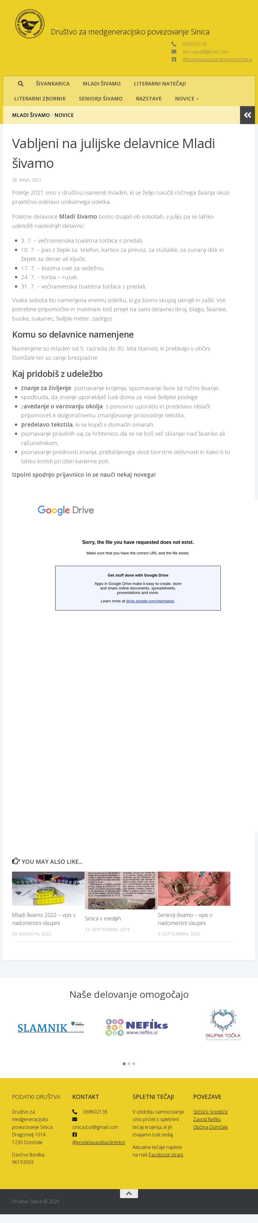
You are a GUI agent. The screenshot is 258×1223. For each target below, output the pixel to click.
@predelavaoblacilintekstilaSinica (217, 59)
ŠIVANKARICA (53, 83)
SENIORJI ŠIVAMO (101, 98)
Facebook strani (166, 1154)
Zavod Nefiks (207, 1119)
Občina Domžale (210, 1127)
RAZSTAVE (149, 98)
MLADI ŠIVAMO (102, 83)
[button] (124, 1064)
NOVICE (184, 98)
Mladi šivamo (31, 115)
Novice (64, 115)
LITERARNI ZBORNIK (40, 98)
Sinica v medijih (103, 918)
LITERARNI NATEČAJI (160, 83)
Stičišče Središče (210, 1111)
